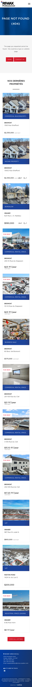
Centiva (19, 684)
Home (10, 59)
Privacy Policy (12, 681)
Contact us (20, 59)
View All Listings (16, 639)
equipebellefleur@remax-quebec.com (17, 663)
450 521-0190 (10, 661)
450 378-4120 (10, 660)
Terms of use (20, 681)
